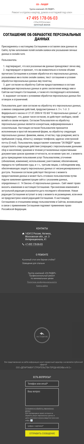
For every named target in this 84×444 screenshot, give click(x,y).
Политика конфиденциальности (42, 282)
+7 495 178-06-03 (42, 18)
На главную (42, 337)
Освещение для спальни (33, 263)
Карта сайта (42, 286)
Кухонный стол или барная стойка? (38, 259)
